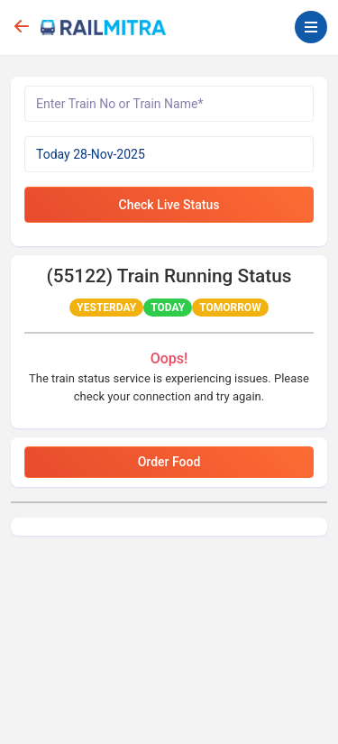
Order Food (169, 462)
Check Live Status (169, 204)
